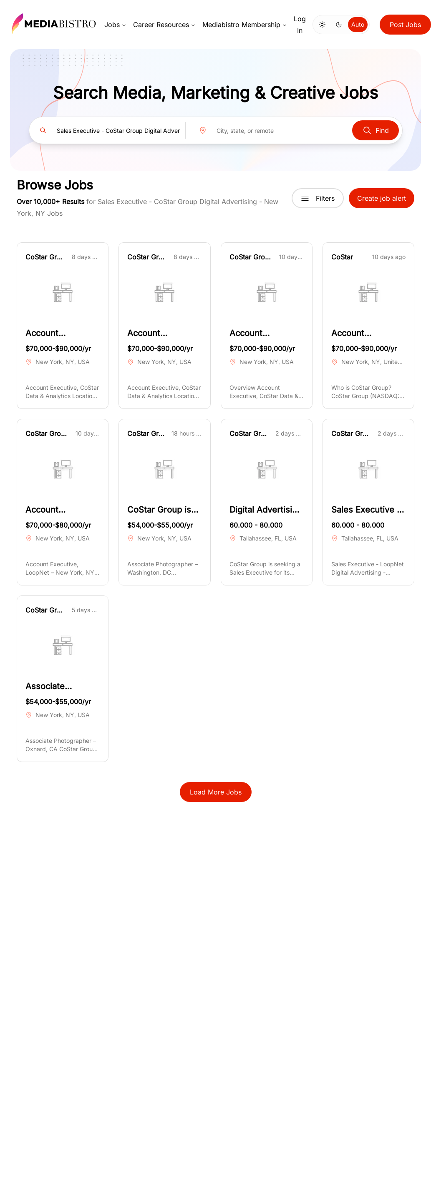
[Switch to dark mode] (338, 24)
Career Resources (164, 24)
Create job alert (381, 198)
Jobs (115, 24)
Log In (300, 25)
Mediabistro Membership (244, 24)
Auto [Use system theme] (357, 24)
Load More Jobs (216, 792)
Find (375, 130)
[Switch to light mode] (322, 24)
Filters (318, 198)
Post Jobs (405, 24)
